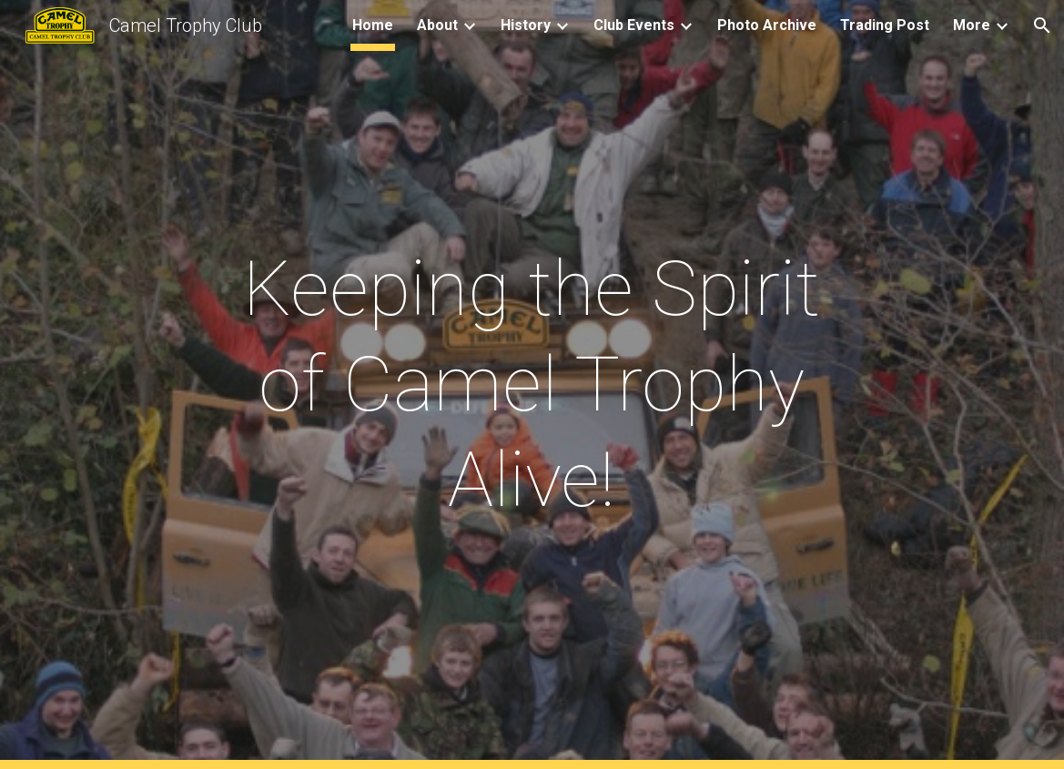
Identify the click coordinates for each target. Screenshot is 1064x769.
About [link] (437, 25)
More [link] (971, 25)
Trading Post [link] (884, 25)
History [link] (526, 25)
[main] (532, 384)
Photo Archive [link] (766, 25)
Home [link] (372, 25)
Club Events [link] (633, 25)
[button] (1042, 25)
